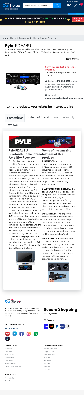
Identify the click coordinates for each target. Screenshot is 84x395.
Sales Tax (8, 381)
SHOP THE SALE (78, 29)
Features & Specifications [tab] (42, 117)
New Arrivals (9, 354)
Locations (47, 366)
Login (75, 5)
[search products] (38, 5)
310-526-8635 (72, 2)
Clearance (8, 349)
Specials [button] (76, 16)
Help (69, 5)
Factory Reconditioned (13, 366)
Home (5, 38)
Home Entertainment (20, 38)
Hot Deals (8, 351)
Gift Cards (47, 357)
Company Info (48, 363)
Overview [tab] (15, 118)
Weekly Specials (10, 363)
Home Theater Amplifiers (45, 38)
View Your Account (50, 349)
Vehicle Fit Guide (49, 354)
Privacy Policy (9, 378)
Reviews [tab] (12, 124)
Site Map (47, 369)
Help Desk (47, 360)
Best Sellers (9, 360)
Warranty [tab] (69, 117)
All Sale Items (9, 357)
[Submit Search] (57, 5)
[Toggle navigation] (6, 16)
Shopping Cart (49, 351)
